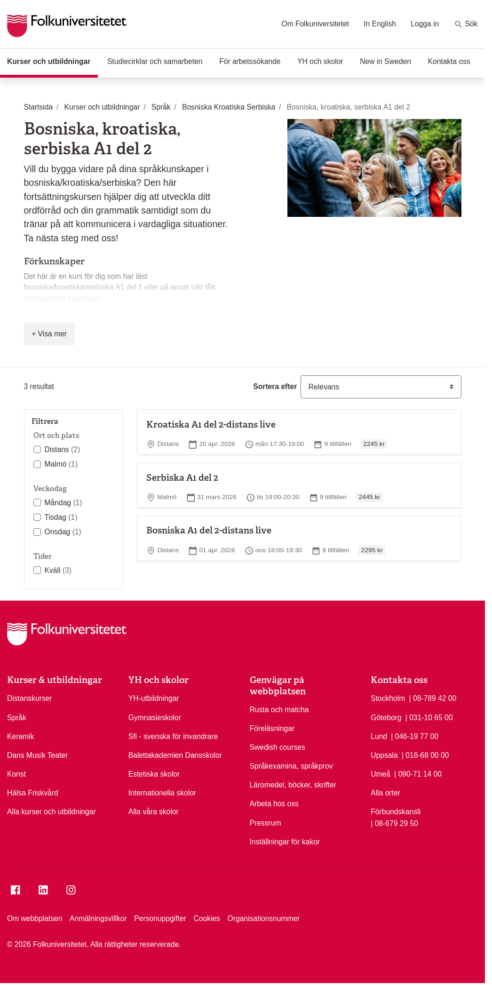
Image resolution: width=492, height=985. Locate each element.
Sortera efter (275, 386)
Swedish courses (277, 747)
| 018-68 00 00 (425, 754)
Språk (16, 718)
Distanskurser (29, 698)
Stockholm (388, 698)
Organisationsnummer (264, 918)
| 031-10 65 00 (429, 717)
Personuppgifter (160, 918)
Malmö (61, 464)
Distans (62, 449)
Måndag (63, 503)
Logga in (425, 24)
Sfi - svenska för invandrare (173, 736)
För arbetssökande (249, 61)
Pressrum (265, 823)
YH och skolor (320, 61)
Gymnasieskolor (154, 718)
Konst (16, 774)
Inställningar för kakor (285, 842)
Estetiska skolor (154, 774)
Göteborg (386, 718)
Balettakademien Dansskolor (175, 755)
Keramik (20, 736)
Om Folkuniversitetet (315, 24)
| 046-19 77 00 (414, 735)
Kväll (58, 570)
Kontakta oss (449, 61)
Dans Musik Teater (37, 755)
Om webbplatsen (34, 918)
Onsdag (63, 532)
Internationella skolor (162, 793)
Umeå (380, 774)
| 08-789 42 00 (433, 697)
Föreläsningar (272, 728)
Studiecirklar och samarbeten (155, 61)
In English (380, 24)
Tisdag (61, 517)
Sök (466, 24)
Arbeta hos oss (274, 804)
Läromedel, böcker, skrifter (293, 785)
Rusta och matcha (279, 710)
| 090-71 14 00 (418, 773)
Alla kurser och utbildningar (51, 812)
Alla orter (385, 793)
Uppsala (384, 755)
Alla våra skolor (153, 812)
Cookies (206, 918)
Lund (379, 736)
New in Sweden (385, 61)
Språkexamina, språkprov (291, 766)
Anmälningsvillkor (98, 918)
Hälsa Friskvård (32, 793)
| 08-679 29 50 (394, 822)
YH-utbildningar (153, 698)
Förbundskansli (396, 812)
